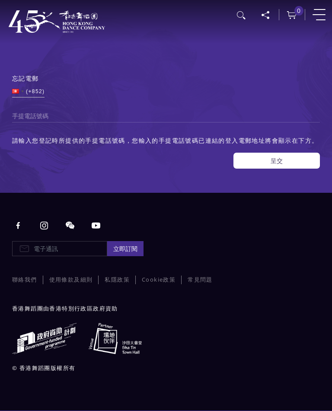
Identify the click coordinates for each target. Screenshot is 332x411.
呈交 (277, 161)
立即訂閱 (125, 249)
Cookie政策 (159, 279)
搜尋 (241, 14)
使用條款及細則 (71, 279)
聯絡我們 (24, 279)
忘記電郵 (25, 78)
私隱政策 (117, 279)
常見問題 (200, 279)
